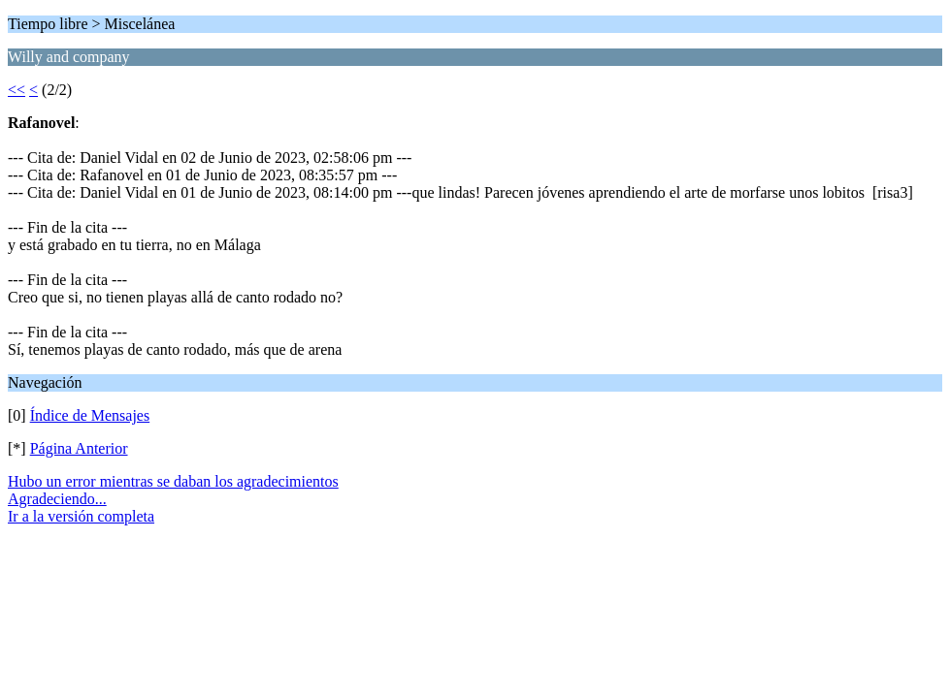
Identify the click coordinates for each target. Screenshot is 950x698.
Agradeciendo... (57, 499)
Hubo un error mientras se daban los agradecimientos (173, 481)
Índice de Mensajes (90, 415)
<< (16, 89)
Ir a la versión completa (81, 516)
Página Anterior (79, 448)
